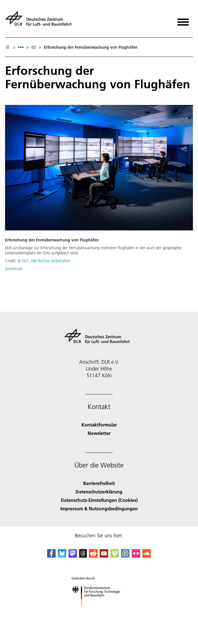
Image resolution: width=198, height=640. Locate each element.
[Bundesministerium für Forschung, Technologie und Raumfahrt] (99, 610)
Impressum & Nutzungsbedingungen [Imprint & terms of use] (99, 508)
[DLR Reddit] (93, 556)
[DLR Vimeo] (114, 556)
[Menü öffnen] (183, 20)
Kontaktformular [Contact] (99, 425)
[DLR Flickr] (136, 556)
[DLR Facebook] (51, 556)
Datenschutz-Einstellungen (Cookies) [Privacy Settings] (99, 500)
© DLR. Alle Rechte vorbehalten (44, 260)
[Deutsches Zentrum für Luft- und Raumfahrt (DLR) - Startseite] (40, 21)
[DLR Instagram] (125, 556)
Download (13, 268)
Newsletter (99, 433)
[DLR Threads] (83, 556)
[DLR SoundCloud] (146, 556)
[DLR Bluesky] (62, 556)
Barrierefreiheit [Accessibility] (99, 483)
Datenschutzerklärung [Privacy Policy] (99, 492)
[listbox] (21, 47)
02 (33, 47)
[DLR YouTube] (104, 556)
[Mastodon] (73, 556)
